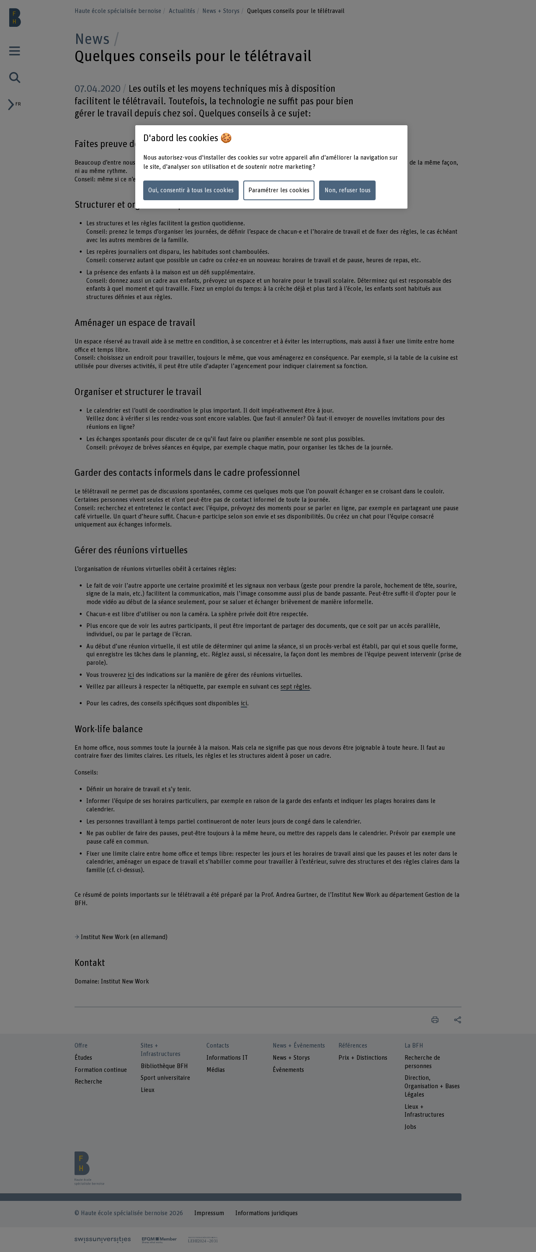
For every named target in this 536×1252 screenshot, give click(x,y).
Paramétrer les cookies (278, 190)
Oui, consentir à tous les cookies (191, 190)
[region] (271, 167)
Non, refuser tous (348, 190)
